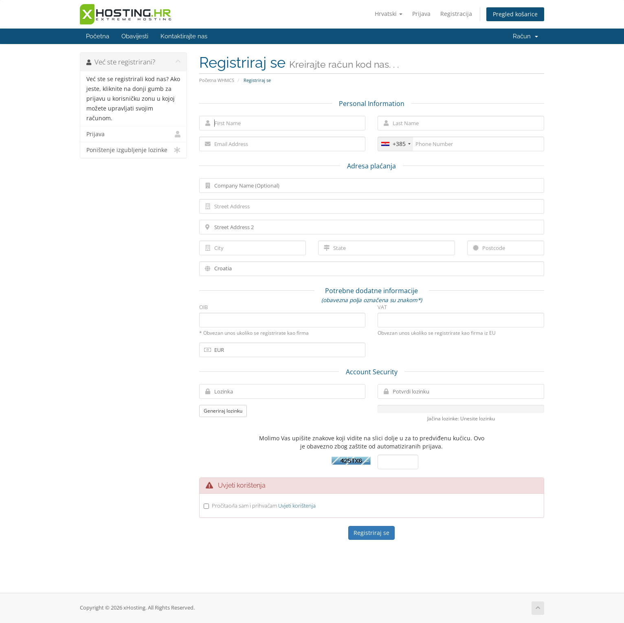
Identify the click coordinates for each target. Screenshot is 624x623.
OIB (203, 307)
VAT (382, 307)
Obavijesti (134, 36)
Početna (97, 36)
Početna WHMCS (216, 80)
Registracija (456, 14)
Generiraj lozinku (223, 410)
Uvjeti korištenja (297, 505)
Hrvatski (388, 14)
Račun (525, 36)
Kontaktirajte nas (183, 36)
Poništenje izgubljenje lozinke (133, 150)
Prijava (421, 14)
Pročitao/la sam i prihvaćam (264, 505)
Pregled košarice (515, 14)
